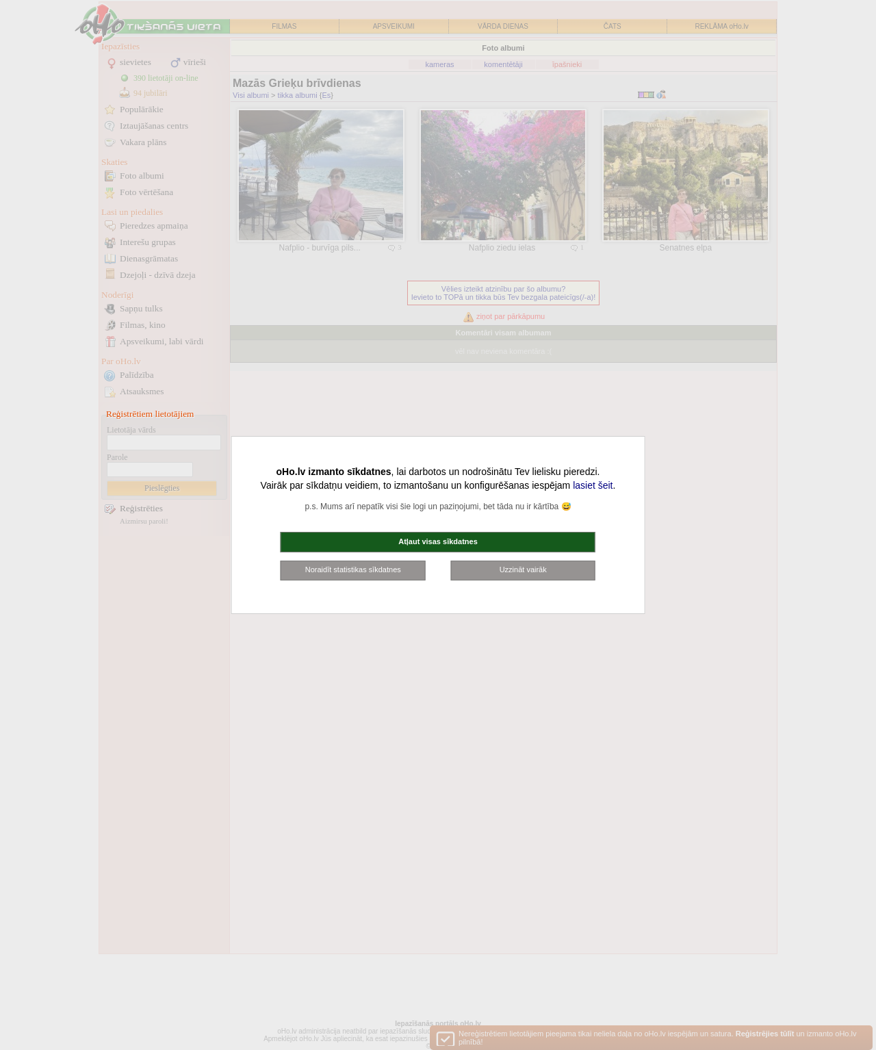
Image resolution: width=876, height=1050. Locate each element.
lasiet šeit (593, 485)
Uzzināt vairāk (523, 569)
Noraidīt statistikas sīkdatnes (353, 569)
